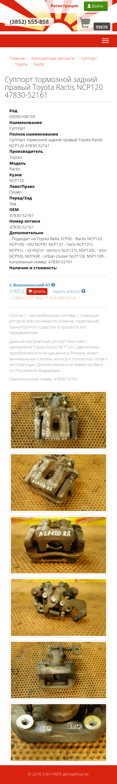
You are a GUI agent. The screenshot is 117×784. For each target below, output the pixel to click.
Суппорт (89, 58)
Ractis (39, 64)
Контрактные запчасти (53, 58)
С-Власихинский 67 (32, 285)
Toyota (21, 64)
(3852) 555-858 (29, 21)
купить (37, 291)
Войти (95, 6)
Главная (17, 58)
